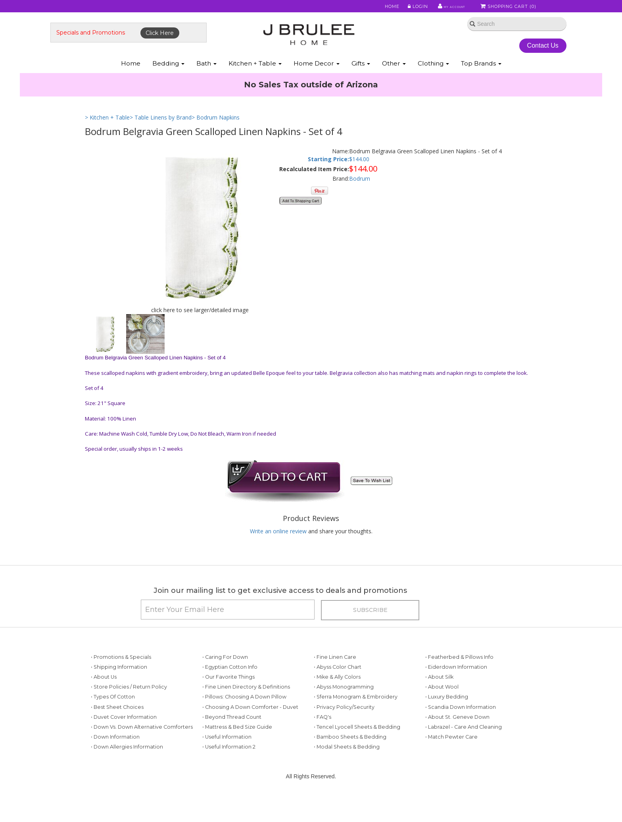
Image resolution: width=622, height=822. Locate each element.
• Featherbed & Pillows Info (459, 681)
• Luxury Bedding (446, 721)
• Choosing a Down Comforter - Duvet (250, 731)
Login (404, 7)
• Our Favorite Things (228, 701)
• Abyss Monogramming (344, 711)
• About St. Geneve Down (457, 741)
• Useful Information (226, 761)
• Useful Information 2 (228, 771)
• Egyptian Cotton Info (229, 691)
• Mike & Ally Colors (337, 701)
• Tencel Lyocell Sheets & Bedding (357, 751)
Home (379, 7)
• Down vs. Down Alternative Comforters (142, 751)
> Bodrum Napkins (216, 134)
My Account (441, 7)
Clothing (433, 79)
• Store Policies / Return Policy (129, 711)
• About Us (104, 701)
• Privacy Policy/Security (344, 731)
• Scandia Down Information (460, 731)
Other (394, 79)
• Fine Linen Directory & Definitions (246, 711)
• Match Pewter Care (451, 761)
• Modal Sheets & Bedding (347, 771)
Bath (206, 79)
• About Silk (439, 701)
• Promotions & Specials (121, 681)
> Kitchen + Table (107, 134)
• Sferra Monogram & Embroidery (355, 721)
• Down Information (115, 761)
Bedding (168, 79)
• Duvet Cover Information (124, 741)
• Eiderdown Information (456, 691)
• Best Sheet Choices (117, 731)
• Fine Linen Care (335, 681)
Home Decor (317, 79)
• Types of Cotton (113, 721)
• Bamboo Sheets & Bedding (350, 761)
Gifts (360, 79)
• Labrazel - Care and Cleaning (463, 751)
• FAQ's (322, 741)
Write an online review (278, 547)
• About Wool (442, 711)
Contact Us (513, 55)
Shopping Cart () (509, 7)
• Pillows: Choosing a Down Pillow (244, 721)
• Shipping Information (119, 691)
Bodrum (359, 195)
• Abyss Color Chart (337, 691)
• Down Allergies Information (127, 771)
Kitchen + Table (255, 79)
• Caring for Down (225, 681)
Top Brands (481, 79)
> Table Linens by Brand (161, 134)
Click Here (194, 42)
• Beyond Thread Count (231, 741)
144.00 (360, 175)
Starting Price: (328, 175)
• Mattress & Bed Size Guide (237, 751)
